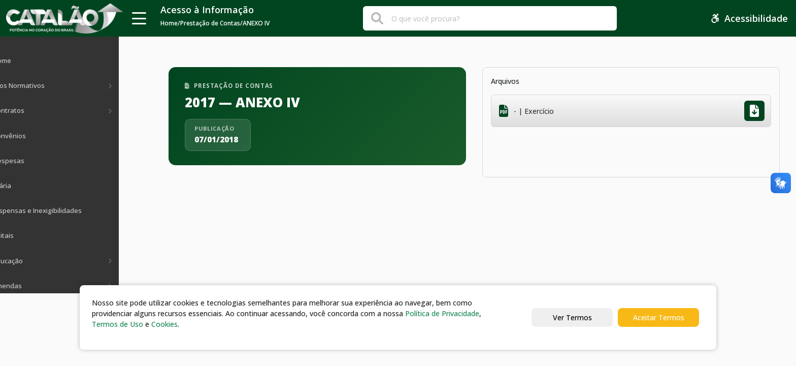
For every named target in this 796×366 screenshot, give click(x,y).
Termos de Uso (117, 324)
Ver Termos (572, 317)
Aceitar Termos (658, 317)
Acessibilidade (749, 18)
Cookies (164, 324)
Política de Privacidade (442, 313)
